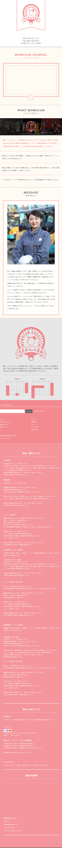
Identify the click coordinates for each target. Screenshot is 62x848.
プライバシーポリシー (6, 438)
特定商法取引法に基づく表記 (8, 436)
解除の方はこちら (40, 411)
